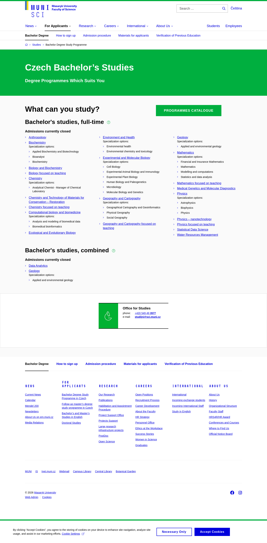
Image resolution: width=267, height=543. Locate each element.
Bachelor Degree (37, 35)
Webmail (64, 471)
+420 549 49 (145, 313)
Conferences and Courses (224, 422)
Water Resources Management (197, 234)
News (30, 386)
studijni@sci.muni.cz (148, 316)
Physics (182, 193)
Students (213, 26)
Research (108, 386)
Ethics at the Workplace (149, 428)
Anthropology (37, 137)
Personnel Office (144, 422)
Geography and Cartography (122, 198)
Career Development (147, 405)
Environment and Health (119, 137)
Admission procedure (97, 35)
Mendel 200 (32, 405)
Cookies (47, 497)
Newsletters (32, 411)
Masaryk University (45, 492)
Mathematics (185, 152)
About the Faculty (145, 411)
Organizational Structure (223, 405)
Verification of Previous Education (178, 35)
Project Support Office (111, 415)
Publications (106, 400)
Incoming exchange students (188, 400)
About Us (218, 386)
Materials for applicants (133, 35)
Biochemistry (37, 142)
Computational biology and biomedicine (54, 212)
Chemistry (35, 178)
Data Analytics (38, 265)
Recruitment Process (147, 400)
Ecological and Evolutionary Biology (52, 232)
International (187, 386)
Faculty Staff (216, 411)
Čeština (236, 8)
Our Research (107, 394)
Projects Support (108, 420)
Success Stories (144, 433)
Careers (143, 386)
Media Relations (34, 422)
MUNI (28, 471)
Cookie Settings (73, 535)
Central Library (103, 471)
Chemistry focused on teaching (49, 207)
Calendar (30, 400)
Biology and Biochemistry (45, 168)
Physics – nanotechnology (194, 219)
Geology (182, 137)
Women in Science (146, 439)
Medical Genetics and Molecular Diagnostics (206, 188)
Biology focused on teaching (47, 173)
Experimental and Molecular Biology (126, 157)
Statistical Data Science (192, 229)
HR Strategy (142, 417)
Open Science (107, 441)
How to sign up (66, 35)
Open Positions (144, 394)
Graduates (141, 445)
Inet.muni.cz (48, 471)
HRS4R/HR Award (219, 417)
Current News (33, 394)
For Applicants (74, 384)
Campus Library (82, 471)
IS (36, 471)
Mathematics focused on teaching (199, 183)
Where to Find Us (219, 428)
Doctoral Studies (71, 422)
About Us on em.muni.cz (39, 417)
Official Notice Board (221, 433)
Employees (233, 26)
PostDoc (103, 435)
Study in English (181, 411)
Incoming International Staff (188, 405)
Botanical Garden (126, 471)
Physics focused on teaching (196, 224)
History (213, 400)
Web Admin (31, 497)
